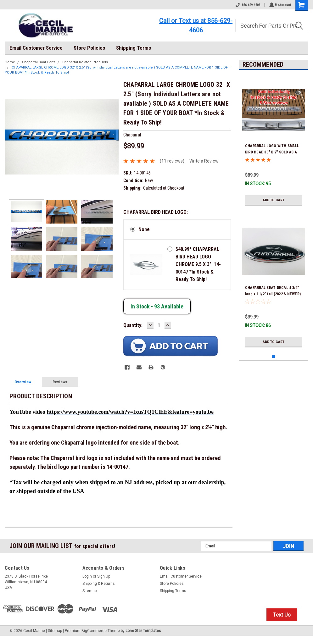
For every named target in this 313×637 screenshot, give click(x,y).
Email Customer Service (36, 48)
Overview (22, 381)
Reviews (60, 381)
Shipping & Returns (98, 583)
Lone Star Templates (143, 631)
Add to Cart (273, 199)
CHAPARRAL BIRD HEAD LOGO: (155, 212)
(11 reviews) (172, 160)
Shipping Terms (133, 48)
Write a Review (204, 160)
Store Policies (89, 48)
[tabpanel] (273, 141)
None (144, 229)
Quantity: (133, 325)
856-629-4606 (247, 5)
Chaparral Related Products (85, 62)
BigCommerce (94, 631)
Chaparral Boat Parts (38, 62)
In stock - (157, 306)
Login (87, 576)
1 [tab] (273, 356)
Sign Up (103, 576)
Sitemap (89, 591)
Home (10, 62)
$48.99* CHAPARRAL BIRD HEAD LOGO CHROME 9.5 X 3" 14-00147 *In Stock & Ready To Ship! (198, 264)
